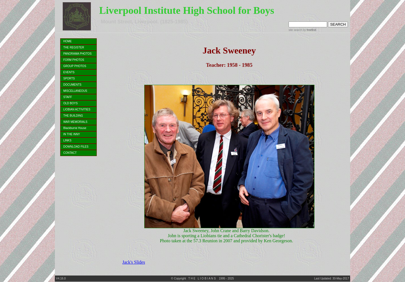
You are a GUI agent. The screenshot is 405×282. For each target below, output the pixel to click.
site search (295, 30)
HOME (67, 41)
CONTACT (70, 152)
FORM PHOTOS (73, 59)
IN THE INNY (71, 134)
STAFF (67, 97)
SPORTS (69, 78)
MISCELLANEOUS (75, 90)
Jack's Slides (133, 262)
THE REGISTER (73, 47)
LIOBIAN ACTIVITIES (76, 109)
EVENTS (69, 72)
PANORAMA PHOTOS (77, 53)
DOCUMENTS (72, 84)
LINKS (67, 140)
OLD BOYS (70, 103)
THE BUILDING (73, 115)
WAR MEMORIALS (75, 121)
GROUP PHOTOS (74, 66)
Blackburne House (74, 128)
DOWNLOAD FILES (75, 146)
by (309, 30)
